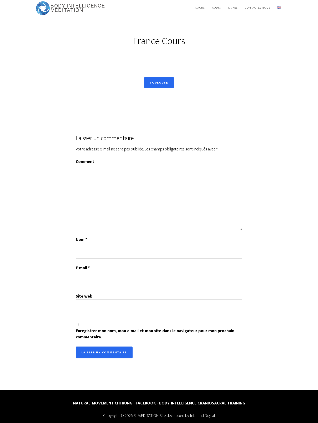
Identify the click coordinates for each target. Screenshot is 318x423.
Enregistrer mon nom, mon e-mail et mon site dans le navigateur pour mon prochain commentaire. (155, 334)
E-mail (83, 268)
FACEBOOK (146, 403)
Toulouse (159, 82)
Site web (84, 296)
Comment (85, 162)
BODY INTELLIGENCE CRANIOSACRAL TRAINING (202, 403)
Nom (81, 240)
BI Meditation (71, 8)
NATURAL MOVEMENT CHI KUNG (102, 403)
